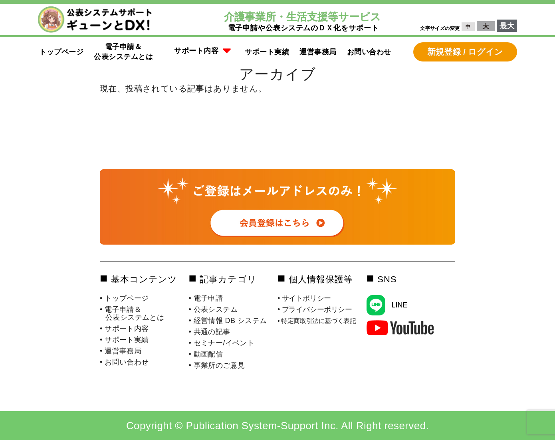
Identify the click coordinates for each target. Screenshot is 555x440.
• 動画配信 (206, 354)
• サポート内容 (124, 329)
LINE (399, 305)
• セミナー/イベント (222, 343)
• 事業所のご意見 (217, 365)
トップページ (61, 52)
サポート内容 (203, 51)
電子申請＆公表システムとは (123, 52)
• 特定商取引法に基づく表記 (317, 320)
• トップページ (124, 298)
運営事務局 (318, 52)
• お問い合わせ (124, 362)
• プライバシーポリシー (315, 309)
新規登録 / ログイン (465, 51)
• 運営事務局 (120, 351)
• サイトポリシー (304, 298)
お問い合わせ (369, 52)
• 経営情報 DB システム (228, 321)
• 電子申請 (206, 298)
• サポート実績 (124, 340)
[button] (203, 52)
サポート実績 (267, 52)
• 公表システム (213, 309)
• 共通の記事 (209, 332)
